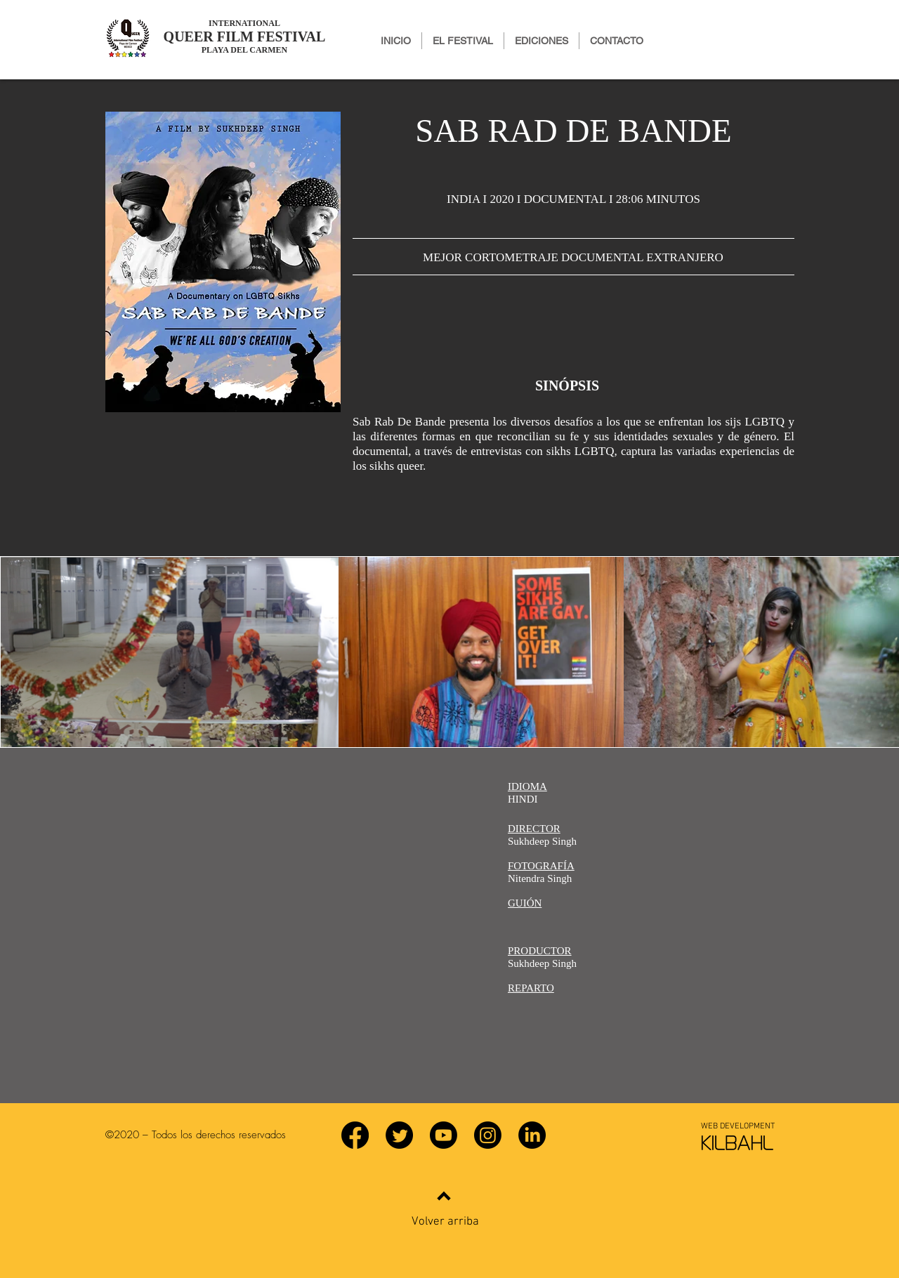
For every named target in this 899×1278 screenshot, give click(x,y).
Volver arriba (445, 1222)
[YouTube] (443, 1135)
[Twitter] (399, 1135)
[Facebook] (355, 1135)
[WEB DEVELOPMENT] (737, 1126)
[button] (541, 40)
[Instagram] (487, 1135)
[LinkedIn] (532, 1135)
